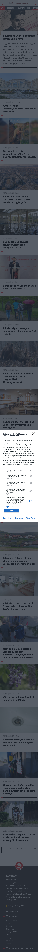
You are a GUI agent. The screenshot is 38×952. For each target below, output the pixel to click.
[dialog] (19, 476)
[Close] (34, 434)
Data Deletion (7, 518)
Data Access (19, 518)
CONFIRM (11, 510)
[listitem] (19, 470)
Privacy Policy (30, 518)
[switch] (30, 476)
